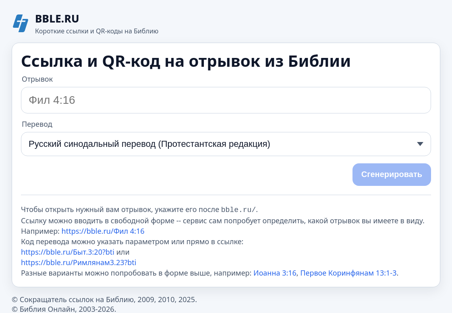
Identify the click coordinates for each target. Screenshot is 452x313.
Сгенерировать (391, 174)
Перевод (37, 124)
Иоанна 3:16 (274, 272)
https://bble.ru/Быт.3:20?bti (67, 251)
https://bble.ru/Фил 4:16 (103, 230)
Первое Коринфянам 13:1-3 (348, 272)
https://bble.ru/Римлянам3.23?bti (79, 261)
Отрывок (37, 79)
